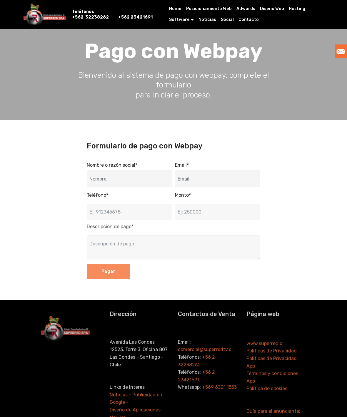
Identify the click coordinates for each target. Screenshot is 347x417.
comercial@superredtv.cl (206, 370)
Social (227, 19)
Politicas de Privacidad (271, 374)
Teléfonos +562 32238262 (90, 14)
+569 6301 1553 (219, 408)
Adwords (245, 8)
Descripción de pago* (110, 228)
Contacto (248, 19)
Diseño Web (272, 8)
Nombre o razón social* (112, 165)
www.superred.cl (264, 366)
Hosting (297, 8)
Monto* (183, 195)
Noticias (207, 19)
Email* (182, 165)
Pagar (108, 275)
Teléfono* (97, 195)
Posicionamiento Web (209, 8)
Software (179, 19)
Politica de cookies (266, 412)
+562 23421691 (135, 14)
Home (175, 8)
